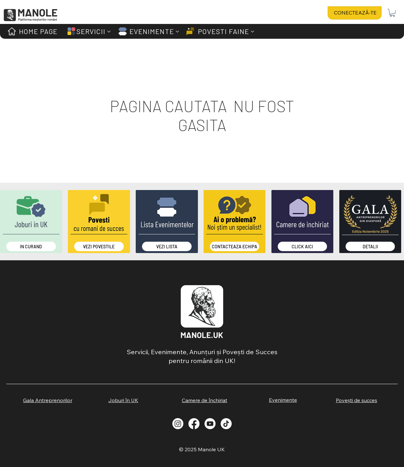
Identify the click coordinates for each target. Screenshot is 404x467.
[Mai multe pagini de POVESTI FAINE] (252, 31)
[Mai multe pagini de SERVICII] (108, 31)
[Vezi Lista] (167, 246)
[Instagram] (177, 423)
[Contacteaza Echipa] (234, 246)
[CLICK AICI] (302, 246)
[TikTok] (226, 423)
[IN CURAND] (31, 246)
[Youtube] (210, 423)
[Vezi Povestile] (99, 246)
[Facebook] (193, 423)
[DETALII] (370, 246)
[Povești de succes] (356, 400)
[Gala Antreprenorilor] (47, 400)
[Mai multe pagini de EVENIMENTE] (177, 31)
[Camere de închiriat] (204, 400)
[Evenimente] (282, 399)
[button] (392, 13)
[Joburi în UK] (123, 400)
